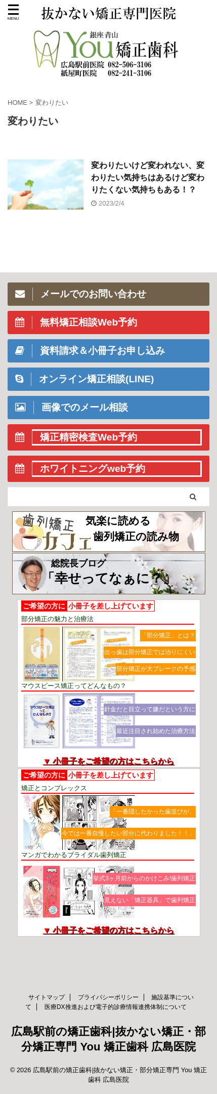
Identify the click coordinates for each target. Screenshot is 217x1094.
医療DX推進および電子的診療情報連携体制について (116, 1006)
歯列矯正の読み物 (136, 536)
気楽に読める (118, 520)
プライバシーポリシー (108, 997)
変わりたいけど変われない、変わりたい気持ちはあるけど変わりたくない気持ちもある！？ (147, 177)
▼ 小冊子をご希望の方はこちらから (109, 761)
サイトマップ (46, 997)
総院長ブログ (78, 563)
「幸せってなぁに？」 (108, 578)
